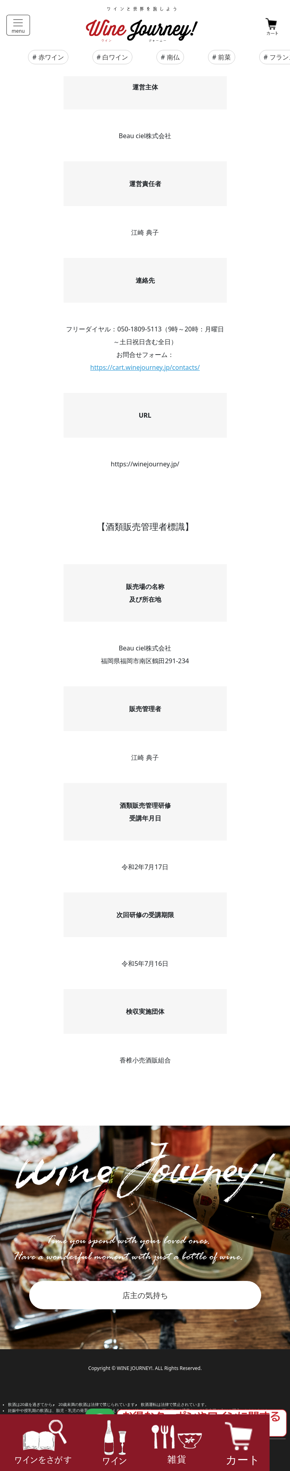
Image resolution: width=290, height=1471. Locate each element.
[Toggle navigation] (18, 25)
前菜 (224, 57)
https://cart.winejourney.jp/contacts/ (145, 367)
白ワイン (115, 57)
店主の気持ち (145, 1295)
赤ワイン (51, 57)
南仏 (173, 57)
